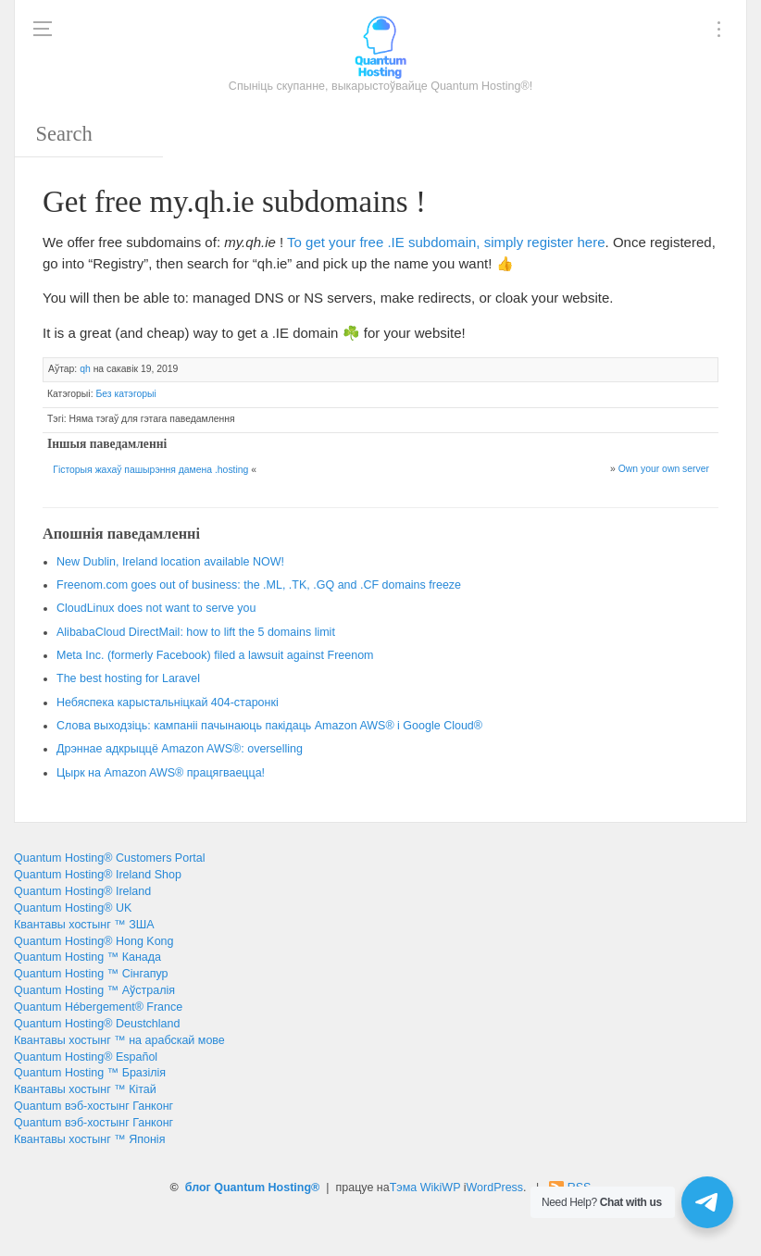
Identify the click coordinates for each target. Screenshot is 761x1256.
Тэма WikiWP (425, 1187)
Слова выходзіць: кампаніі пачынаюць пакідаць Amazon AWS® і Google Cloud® (269, 725)
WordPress (495, 1187)
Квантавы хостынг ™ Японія (89, 1139)
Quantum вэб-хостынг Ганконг (93, 1106)
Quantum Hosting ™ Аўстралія (94, 990)
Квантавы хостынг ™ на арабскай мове (119, 1040)
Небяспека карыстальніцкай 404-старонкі (167, 702)
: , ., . (258, 584)
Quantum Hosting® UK (72, 908)
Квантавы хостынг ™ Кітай (85, 1089)
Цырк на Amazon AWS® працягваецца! (160, 772)
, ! (170, 561)
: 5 (195, 632)
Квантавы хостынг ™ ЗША (84, 924)
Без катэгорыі (125, 394)
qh (85, 369)
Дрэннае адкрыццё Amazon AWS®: (179, 748)
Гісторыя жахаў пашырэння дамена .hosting (150, 470)
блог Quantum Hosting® (252, 1187)
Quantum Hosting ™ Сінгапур (91, 973)
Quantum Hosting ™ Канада (87, 957)
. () (215, 655)
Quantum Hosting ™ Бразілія (90, 1072)
